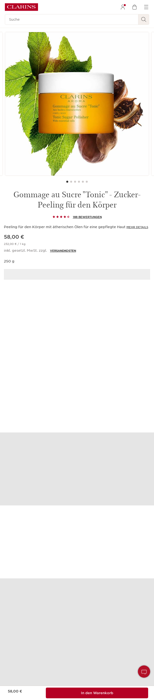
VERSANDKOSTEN (63, 250)
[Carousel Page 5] (83, 182)
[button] (144, 671)
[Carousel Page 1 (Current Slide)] (67, 182)
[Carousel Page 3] (75, 182)
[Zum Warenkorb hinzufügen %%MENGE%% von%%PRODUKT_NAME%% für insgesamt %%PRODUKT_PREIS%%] (97, 693)
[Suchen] (143, 19)
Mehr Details (137, 227)
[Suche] (71, 19)
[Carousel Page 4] (79, 182)
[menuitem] (123, 7)
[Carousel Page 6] (87, 182)
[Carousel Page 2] (71, 182)
